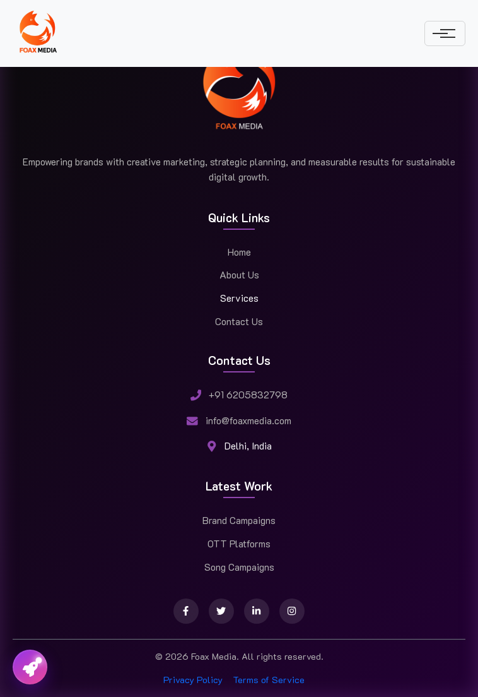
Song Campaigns (239, 567)
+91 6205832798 (248, 394)
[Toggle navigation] (444, 33)
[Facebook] (186, 611)
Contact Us (239, 321)
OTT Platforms (239, 543)
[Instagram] (292, 611)
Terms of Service (269, 680)
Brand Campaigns (239, 520)
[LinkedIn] (256, 611)
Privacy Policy (193, 680)
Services (239, 298)
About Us (239, 274)
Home (239, 252)
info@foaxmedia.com (248, 420)
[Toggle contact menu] (30, 667)
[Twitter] (221, 611)
